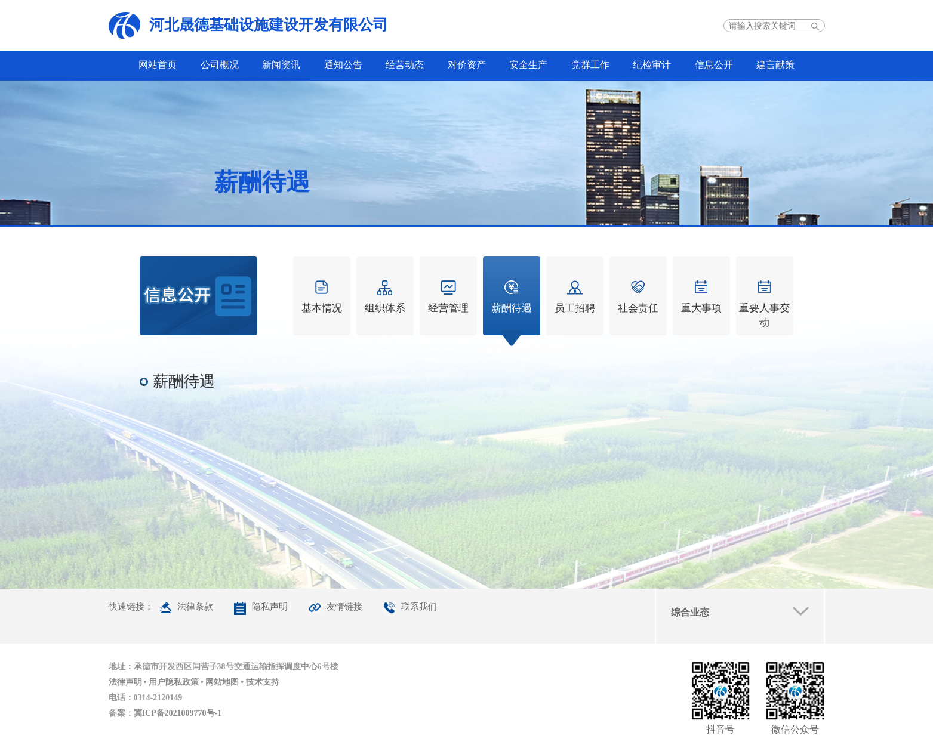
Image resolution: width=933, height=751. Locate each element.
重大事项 (701, 308)
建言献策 (775, 65)
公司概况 (220, 65)
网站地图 (222, 682)
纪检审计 (652, 65)
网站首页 (157, 65)
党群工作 (590, 65)
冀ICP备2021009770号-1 (178, 713)
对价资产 (467, 65)
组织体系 (385, 308)
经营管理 (448, 308)
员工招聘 (575, 308)
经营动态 (405, 65)
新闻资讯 (281, 65)
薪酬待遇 (511, 308)
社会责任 (638, 308)
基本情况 (321, 308)
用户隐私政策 (174, 682)
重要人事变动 (764, 315)
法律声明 (125, 682)
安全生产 (528, 65)
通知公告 (343, 65)
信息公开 (714, 65)
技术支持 (262, 682)
